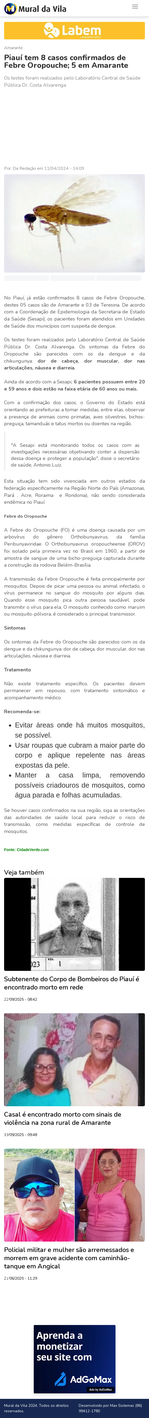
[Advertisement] (74, 127)
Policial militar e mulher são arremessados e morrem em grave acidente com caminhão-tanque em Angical (69, 1258)
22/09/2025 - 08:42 (20, 1000)
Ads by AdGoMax (100, 1389)
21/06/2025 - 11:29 (20, 1279)
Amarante (13, 48)
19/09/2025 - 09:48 (20, 1135)
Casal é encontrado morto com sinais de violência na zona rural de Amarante (62, 1118)
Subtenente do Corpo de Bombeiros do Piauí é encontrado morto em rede (71, 983)
